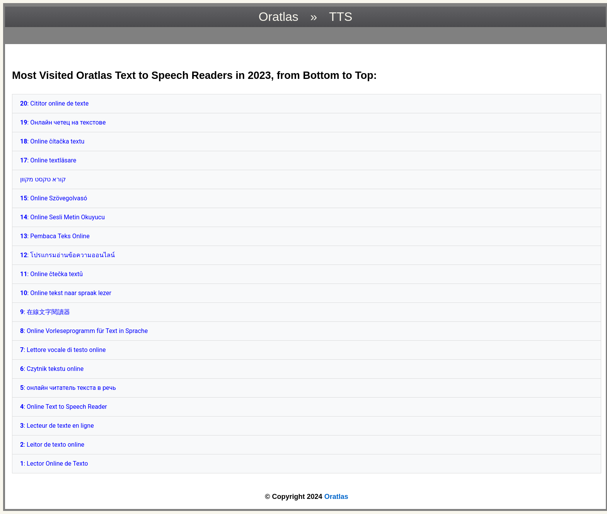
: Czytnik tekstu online (52, 368)
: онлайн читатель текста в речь (68, 387)
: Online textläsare (48, 160)
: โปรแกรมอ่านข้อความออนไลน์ (67, 255)
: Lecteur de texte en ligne (57, 425)
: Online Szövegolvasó (53, 198)
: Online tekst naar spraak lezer (65, 293)
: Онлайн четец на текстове (63, 122)
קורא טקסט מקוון (43, 179)
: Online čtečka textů (51, 274)
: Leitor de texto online (52, 444)
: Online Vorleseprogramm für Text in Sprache (84, 331)
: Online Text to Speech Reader (63, 406)
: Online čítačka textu (52, 141)
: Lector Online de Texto (54, 463)
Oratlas (336, 496)
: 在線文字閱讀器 (45, 312)
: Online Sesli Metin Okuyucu (62, 217)
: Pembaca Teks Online (55, 236)
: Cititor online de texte (54, 103)
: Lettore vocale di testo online (63, 349)
